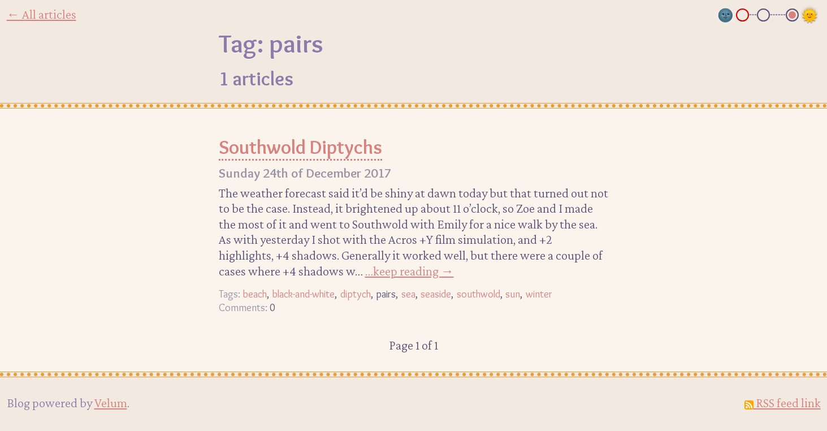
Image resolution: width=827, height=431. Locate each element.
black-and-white (303, 293)
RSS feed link (782, 402)
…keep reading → (409, 271)
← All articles (41, 14)
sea (408, 293)
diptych (355, 293)
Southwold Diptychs (300, 147)
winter (539, 293)
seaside (436, 293)
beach (255, 293)
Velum (110, 402)
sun (512, 293)
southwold (478, 293)
